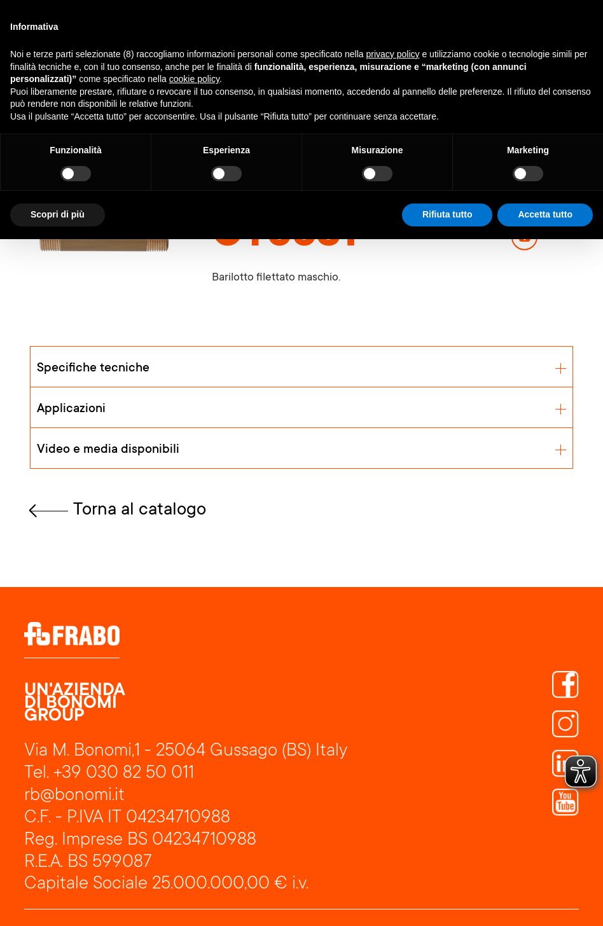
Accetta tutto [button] (545, 214)
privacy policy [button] (393, 54)
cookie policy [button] (194, 79)
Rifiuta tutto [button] (447, 214)
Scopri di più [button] (58, 214)
